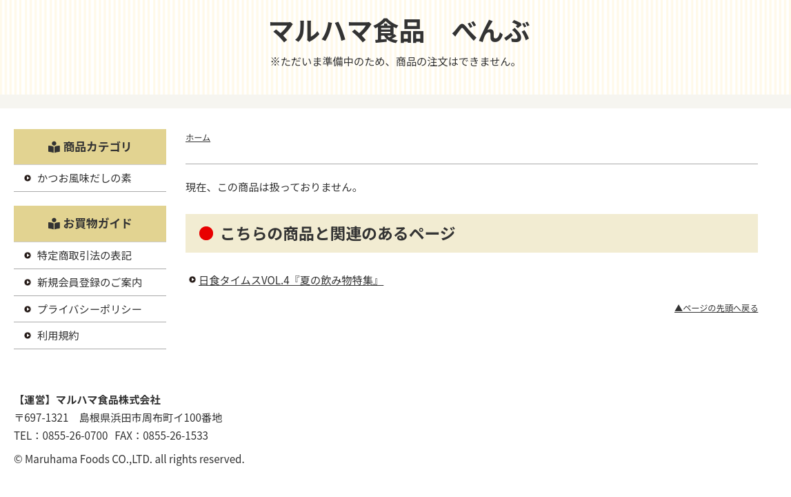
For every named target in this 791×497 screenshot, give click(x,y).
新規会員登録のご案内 (89, 281)
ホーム (198, 137)
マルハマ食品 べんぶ (399, 29)
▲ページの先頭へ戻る (716, 308)
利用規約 (58, 334)
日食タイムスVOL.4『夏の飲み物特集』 (291, 279)
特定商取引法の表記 (84, 254)
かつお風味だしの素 (84, 177)
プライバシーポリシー (89, 308)
